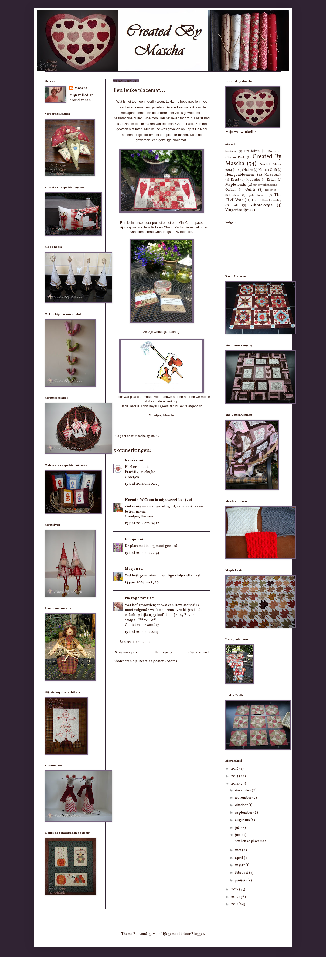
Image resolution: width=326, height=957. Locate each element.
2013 (235, 889)
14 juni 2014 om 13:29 (142, 582)
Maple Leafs (235, 184)
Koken (271, 180)
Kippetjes (253, 180)
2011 (235, 904)
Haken (248, 170)
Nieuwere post (127, 652)
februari (242, 872)
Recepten (270, 190)
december (243, 790)
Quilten (230, 190)
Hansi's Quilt (267, 170)
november (243, 797)
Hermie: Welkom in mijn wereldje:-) (155, 499)
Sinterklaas (232, 195)
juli (238, 827)
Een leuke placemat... (251, 841)
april (239, 858)
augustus (243, 820)
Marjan (131, 568)
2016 (235, 768)
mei (238, 850)
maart (240, 865)
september (244, 812)
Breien (272, 151)
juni (238, 835)
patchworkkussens (265, 185)
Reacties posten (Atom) (158, 661)
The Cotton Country (266, 200)
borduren (231, 151)
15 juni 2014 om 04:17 (142, 632)
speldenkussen (257, 195)
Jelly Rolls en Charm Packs (163, 227)
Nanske (131, 460)
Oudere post (198, 652)
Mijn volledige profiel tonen (81, 98)
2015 (235, 776)
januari (241, 880)
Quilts (250, 189)
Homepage (163, 652)
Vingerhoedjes (237, 210)
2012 (235, 897)
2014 (235, 783)
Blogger (197, 934)
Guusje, (131, 539)
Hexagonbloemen (239, 174)
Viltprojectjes (261, 205)
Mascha (81, 88)
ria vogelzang (137, 598)
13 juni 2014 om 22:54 (142, 552)
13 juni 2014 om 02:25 (142, 483)
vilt (235, 205)
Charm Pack (235, 157)
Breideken (252, 151)
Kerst (235, 179)
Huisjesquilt (272, 175)
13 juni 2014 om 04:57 (142, 523)
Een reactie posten (135, 642)
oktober (242, 805)
